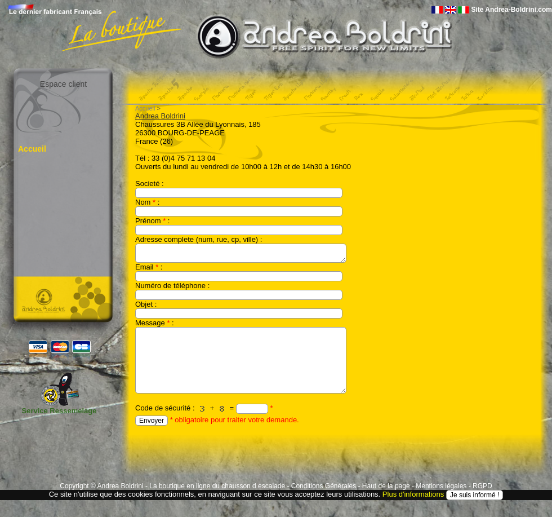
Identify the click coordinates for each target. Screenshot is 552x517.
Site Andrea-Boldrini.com (511, 10)
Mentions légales (441, 486)
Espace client (63, 84)
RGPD (482, 486)
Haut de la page (386, 486)
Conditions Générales (323, 486)
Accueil (32, 148)
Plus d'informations (413, 494)
